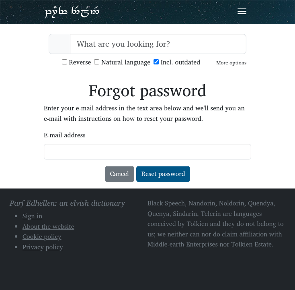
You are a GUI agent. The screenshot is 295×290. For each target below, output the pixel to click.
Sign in (32, 216)
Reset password (163, 173)
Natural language (122, 62)
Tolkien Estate (251, 244)
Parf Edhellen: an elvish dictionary (72, 11)
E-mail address (65, 135)
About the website (48, 226)
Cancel (119, 173)
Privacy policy (43, 247)
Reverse (76, 62)
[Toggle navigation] (242, 11)
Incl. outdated (177, 62)
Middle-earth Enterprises (183, 244)
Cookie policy (42, 236)
